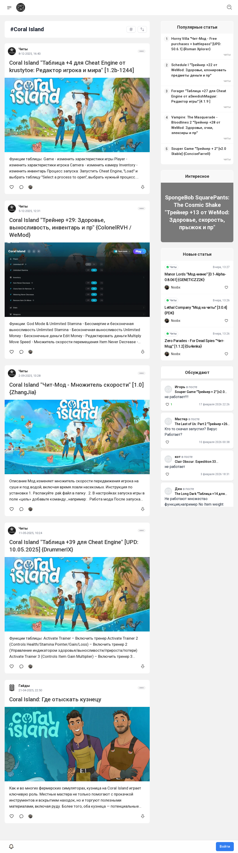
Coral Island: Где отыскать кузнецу (55, 699)
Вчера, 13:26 (221, 295)
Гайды (24, 686)
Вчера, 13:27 (221, 261)
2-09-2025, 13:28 (29, 375)
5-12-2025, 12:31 (29, 211)
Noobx (172, 282)
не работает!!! (173, 391)
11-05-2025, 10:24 (30, 533)
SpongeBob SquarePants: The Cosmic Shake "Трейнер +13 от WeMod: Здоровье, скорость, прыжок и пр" (195, 207)
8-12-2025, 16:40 (29, 53)
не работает (171, 461)
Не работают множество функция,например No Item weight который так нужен (190, 499)
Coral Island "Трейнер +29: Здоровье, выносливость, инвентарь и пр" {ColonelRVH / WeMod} (70, 227)
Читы (23, 49)
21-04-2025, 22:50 (30, 690)
